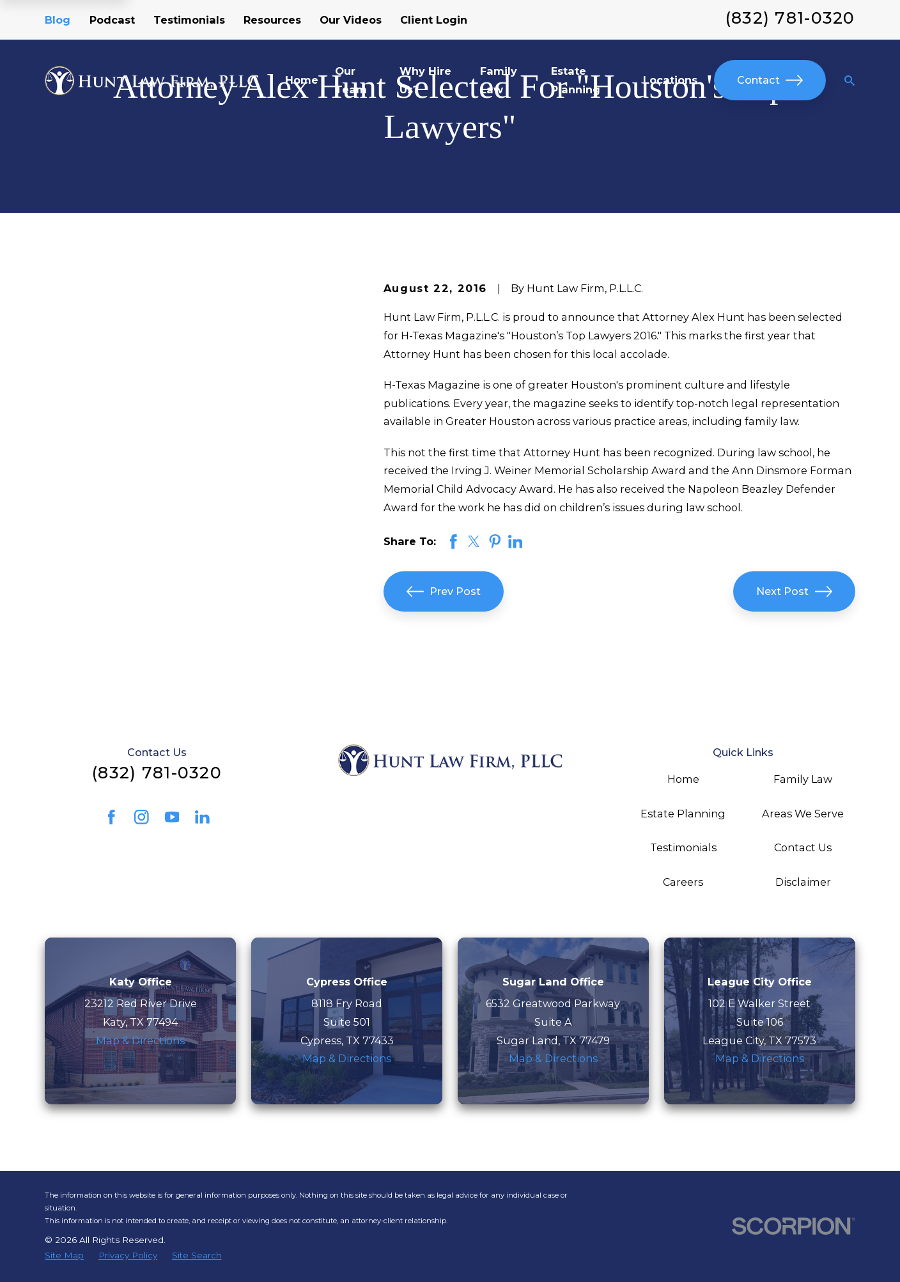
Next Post (794, 591)
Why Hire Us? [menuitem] (425, 80)
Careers (683, 882)
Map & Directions (140, 1040)
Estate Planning (682, 813)
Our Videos (351, 19)
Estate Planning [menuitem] (575, 80)
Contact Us (803, 847)
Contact (770, 80)
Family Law (802, 779)
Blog (57, 19)
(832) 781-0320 (790, 17)
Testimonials (189, 19)
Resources (272, 19)
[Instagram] (141, 817)
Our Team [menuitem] (351, 80)
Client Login (433, 19)
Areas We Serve (803, 813)
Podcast (112, 19)
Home (683, 779)
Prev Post (444, 591)
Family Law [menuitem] (498, 80)
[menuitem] (64, 1255)
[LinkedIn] (202, 817)
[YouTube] (172, 817)
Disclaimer (803, 882)
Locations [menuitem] (670, 79)
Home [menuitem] (301, 79)
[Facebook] (111, 817)
